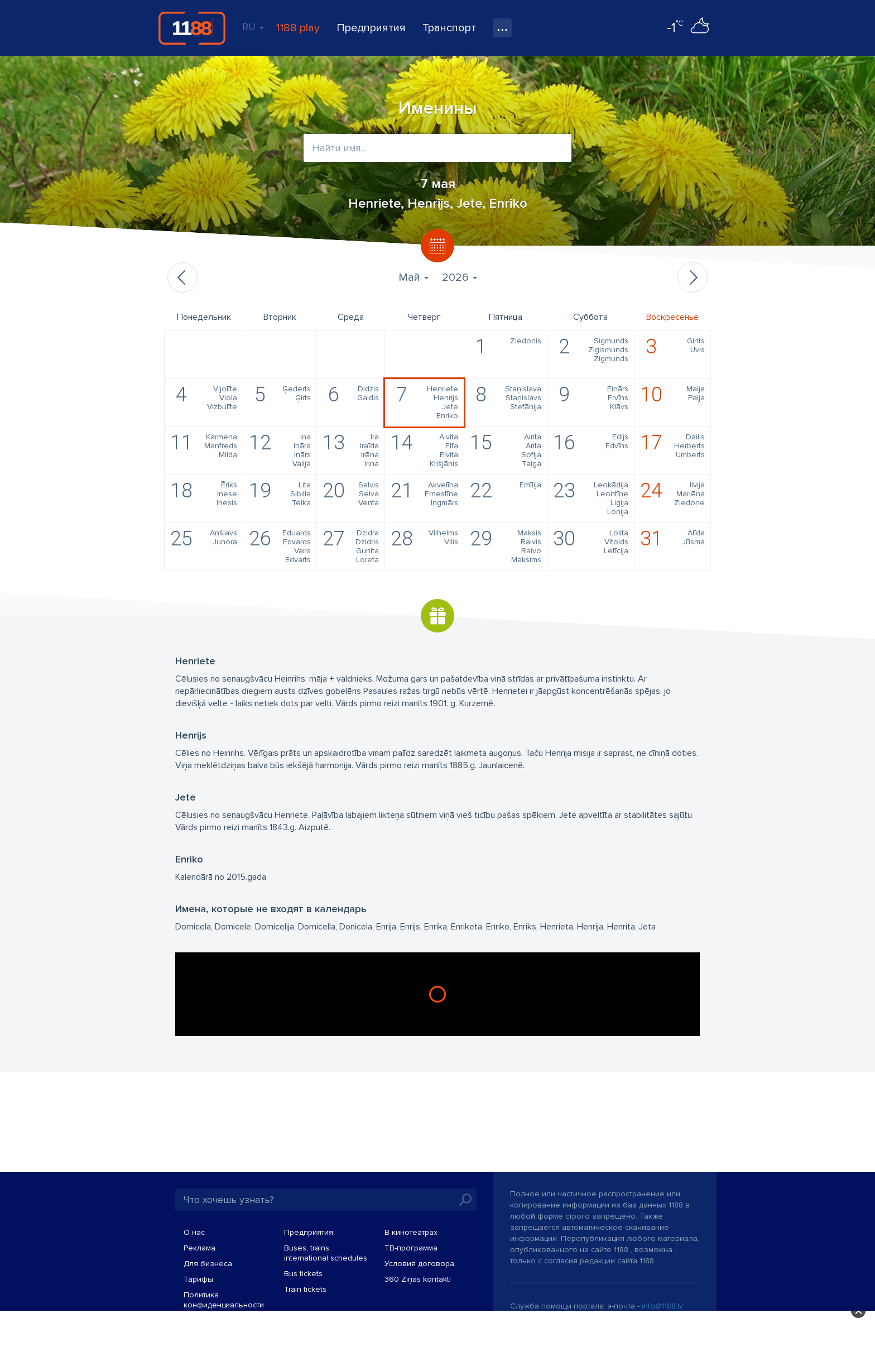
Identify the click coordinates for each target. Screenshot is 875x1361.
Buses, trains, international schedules (325, 1253)
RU (253, 27)
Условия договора (419, 1263)
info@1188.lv (662, 1306)
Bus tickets (303, 1273)
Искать (465, 1200)
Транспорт (449, 28)
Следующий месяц (692, 277)
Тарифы (198, 1279)
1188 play (298, 28)
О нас (194, 1232)
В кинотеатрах (411, 1232)
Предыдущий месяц (182, 277)
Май (413, 277)
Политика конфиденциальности (224, 1300)
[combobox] (437, 148)
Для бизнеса (208, 1263)
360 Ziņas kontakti (417, 1279)
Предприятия (371, 28)
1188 (191, 28)
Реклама (199, 1248)
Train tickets (305, 1289)
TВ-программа (411, 1248)
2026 (459, 277)
